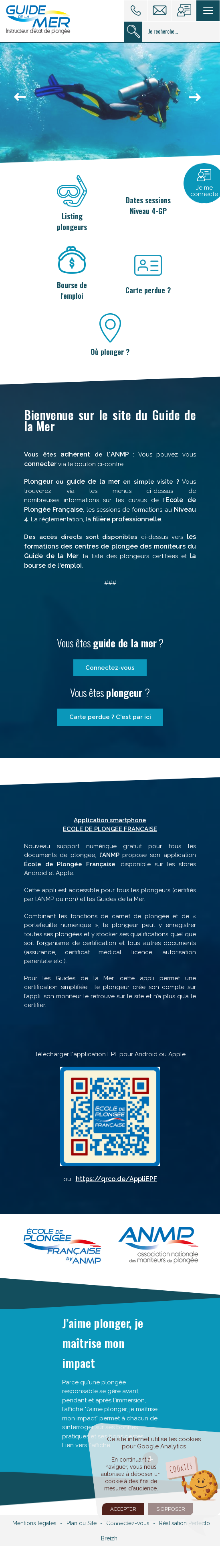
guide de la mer (95, 481)
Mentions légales (34, 1523)
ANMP (120, 454)
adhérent (75, 454)
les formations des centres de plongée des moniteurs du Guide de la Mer (110, 546)
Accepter (123, 1509)
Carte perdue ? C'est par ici (110, 717)
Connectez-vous (110, 667)
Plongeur (40, 481)
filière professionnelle (127, 519)
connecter (40, 464)
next (197, 101)
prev (22, 101)
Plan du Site (82, 1523)
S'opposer (170, 1509)
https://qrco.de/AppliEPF (116, 1179)
